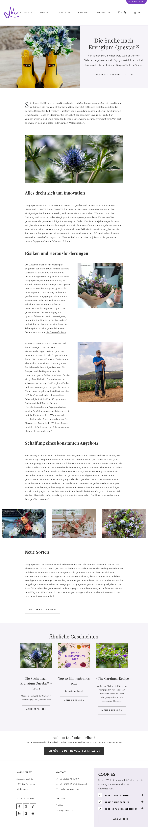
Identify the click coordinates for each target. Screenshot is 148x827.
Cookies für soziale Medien (121, 809)
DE (135, 13)
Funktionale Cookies (117, 795)
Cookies (59, 805)
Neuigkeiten (103, 13)
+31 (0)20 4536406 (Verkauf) (73, 784)
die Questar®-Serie (56, 336)
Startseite (26, 13)
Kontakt (123, 13)
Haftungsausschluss (65, 810)
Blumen (44, 13)
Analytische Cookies (117, 802)
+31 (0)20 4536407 (69, 779)
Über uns (83, 13)
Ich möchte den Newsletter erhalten (74, 751)
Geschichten (63, 13)
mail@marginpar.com (70, 789)
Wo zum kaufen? (136, 2)
